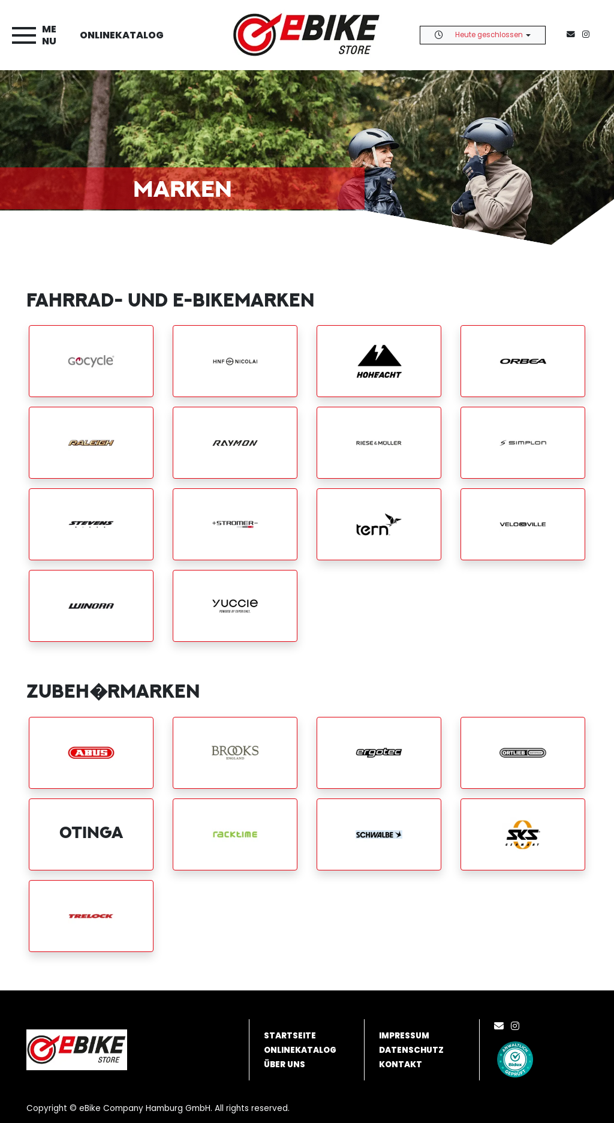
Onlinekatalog (122, 35)
